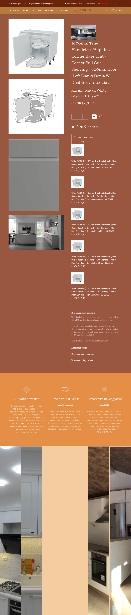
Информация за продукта (94, 313)
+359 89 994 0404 (83, 138)
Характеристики (94, 348)
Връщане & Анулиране (94, 360)
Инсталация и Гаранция (94, 354)
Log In (120, 3)
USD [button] (120, 13)
